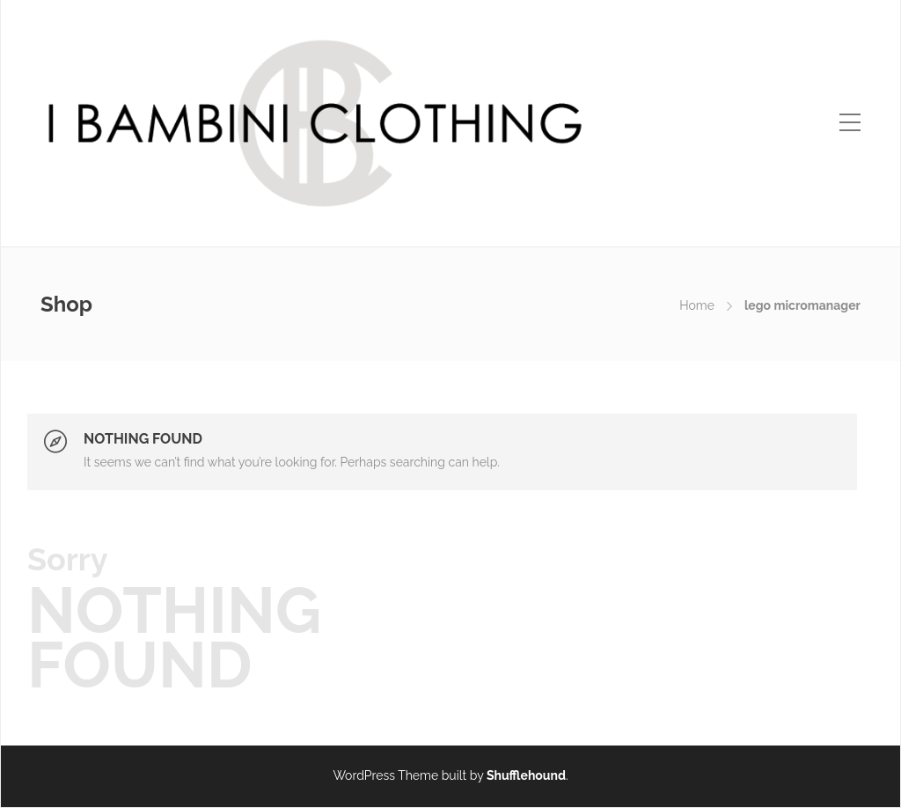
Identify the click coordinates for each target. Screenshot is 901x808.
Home (696, 305)
